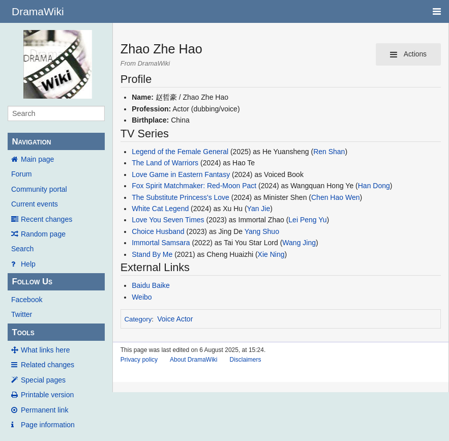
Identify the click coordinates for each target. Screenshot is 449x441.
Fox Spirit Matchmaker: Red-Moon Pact (194, 186)
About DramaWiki (193, 359)
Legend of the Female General (180, 152)
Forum (21, 174)
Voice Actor (175, 319)
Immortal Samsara (161, 243)
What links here (45, 350)
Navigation (31, 141)
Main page (37, 159)
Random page (43, 234)
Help (28, 264)
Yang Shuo (262, 231)
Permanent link (44, 410)
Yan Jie (259, 208)
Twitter (21, 314)
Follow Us (32, 281)
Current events (34, 204)
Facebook (26, 300)
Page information (48, 425)
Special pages (43, 380)
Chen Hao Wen (335, 197)
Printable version (47, 395)
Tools (23, 332)
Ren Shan (329, 152)
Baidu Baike (151, 285)
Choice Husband (158, 231)
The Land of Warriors (165, 163)
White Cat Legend (160, 208)
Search (22, 249)
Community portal (39, 189)
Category (138, 319)
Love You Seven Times (168, 220)
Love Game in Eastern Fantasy (181, 174)
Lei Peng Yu (307, 220)
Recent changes (46, 219)
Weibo (142, 297)
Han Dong (374, 186)
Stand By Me (152, 254)
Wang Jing (299, 243)
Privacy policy (139, 359)
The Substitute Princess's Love (180, 197)
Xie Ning (271, 254)
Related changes (47, 365)
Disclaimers (245, 359)
